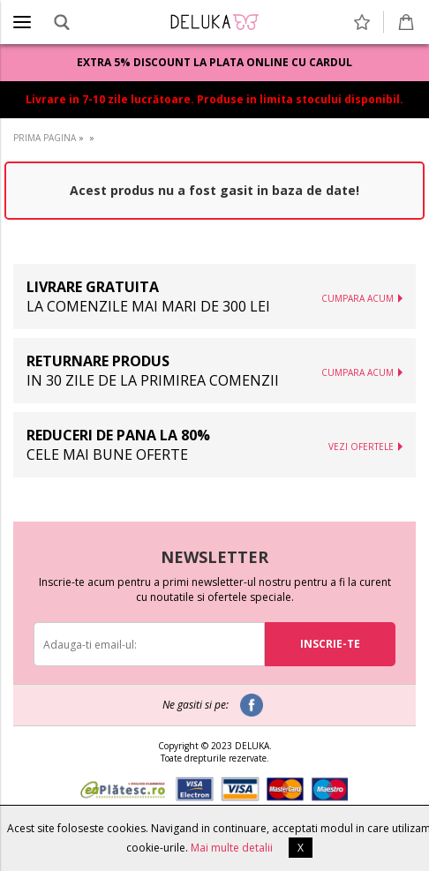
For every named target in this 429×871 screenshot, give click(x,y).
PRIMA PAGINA (44, 137)
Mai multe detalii (232, 847)
